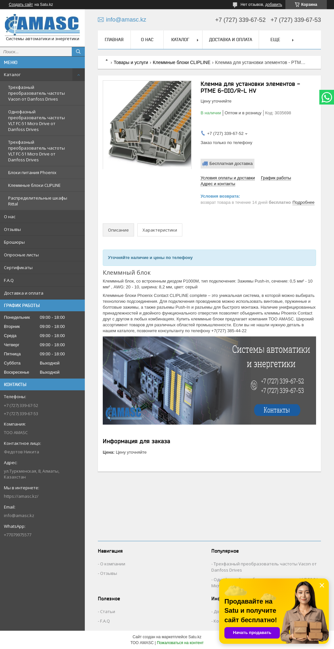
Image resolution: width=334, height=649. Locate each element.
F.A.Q (9, 280)
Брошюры (14, 242)
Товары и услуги (131, 62)
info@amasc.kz (19, 515)
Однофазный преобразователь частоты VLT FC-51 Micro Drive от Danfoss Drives (36, 120)
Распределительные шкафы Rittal (37, 201)
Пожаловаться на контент (180, 643)
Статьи (107, 611)
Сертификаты (18, 267)
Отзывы (12, 229)
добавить (273, 4)
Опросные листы (21, 255)
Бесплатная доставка (231, 163)
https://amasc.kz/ (21, 496)
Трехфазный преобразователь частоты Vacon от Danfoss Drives (36, 93)
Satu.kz (194, 637)
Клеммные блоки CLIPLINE (34, 185)
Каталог (12, 74)
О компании (112, 564)
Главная (114, 39)
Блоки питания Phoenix (32, 172)
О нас (9, 216)
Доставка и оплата (23, 293)
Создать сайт (21, 4)
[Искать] (78, 52)
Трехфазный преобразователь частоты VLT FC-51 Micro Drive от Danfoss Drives (36, 151)
